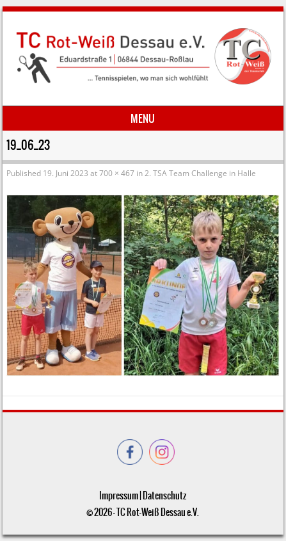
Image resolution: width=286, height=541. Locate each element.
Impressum (118, 496)
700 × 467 (116, 173)
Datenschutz (164, 496)
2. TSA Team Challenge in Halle (200, 173)
